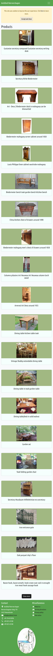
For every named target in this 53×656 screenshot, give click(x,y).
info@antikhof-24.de (10, 615)
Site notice (38, 615)
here (42, 11)
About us (37, 607)
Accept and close (26, 19)
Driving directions (40, 609)
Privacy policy (39, 612)
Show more (26, 596)
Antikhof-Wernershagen (10, 3)
